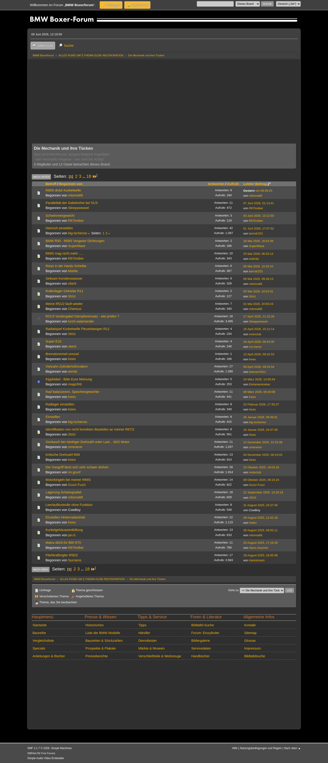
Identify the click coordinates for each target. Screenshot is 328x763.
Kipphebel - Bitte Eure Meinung (69, 379)
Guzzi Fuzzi (77, 485)
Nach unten (41, 176)
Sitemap (250, 633)
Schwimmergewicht (60, 215)
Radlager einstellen (60, 404)
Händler (144, 633)
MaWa (73, 271)
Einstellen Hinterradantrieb (65, 517)
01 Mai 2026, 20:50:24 (258, 304)
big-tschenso (77, 233)
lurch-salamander (81, 321)
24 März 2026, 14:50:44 (259, 379)
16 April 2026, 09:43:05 (258, 341)
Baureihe (39, 633)
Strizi (72, 296)
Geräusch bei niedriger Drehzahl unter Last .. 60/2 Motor (87, 442)
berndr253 (256, 233)
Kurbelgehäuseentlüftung (64, 530)
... (84, 176)
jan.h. (72, 535)
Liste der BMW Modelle (102, 633)
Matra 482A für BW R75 (63, 542)
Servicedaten (201, 648)
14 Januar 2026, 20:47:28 (260, 429)
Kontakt (250, 625)
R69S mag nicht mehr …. (64, 253)
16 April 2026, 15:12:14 (258, 329)
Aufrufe (233, 184)
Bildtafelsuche (254, 656)
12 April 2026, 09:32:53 (258, 354)
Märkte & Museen (151, 648)
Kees (72, 359)
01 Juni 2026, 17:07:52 (258, 228)
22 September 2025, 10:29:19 (263, 492)
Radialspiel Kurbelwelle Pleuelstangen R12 (78, 329)
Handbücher (200, 656)
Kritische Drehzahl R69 (63, 454)
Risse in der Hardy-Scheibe (66, 266)
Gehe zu (233, 590)
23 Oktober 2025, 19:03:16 (261, 467)
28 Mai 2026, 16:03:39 (258, 241)
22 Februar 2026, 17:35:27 (261, 404)
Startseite (40, 625)
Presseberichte (96, 656)
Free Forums (48, 753)
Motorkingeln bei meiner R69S (68, 480)
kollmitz (254, 258)
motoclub (255, 334)
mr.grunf (74, 472)
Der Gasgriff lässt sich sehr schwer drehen (77, 467)
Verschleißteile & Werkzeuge (159, 656)
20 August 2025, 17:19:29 (260, 542)
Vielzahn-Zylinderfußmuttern (67, 366)
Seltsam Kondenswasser (64, 278)
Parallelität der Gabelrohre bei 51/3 (71, 203)
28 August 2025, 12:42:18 (260, 517)
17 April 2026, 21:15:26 (258, 316)
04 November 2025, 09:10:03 (262, 454)
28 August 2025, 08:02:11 (260, 530)
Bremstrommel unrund (62, 354)
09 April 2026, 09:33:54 (258, 367)
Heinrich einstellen (59, 228)
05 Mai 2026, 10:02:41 (258, 291)
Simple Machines (61, 748)
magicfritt (75, 384)
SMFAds (32, 753)
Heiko (253, 522)
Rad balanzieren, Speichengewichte (72, 392)
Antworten (216, 184)
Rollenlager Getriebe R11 (64, 291)
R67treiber (256, 208)
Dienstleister (147, 640)
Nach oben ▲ (292, 748)
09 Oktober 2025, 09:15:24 (261, 480)
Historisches (94, 625)
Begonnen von (70, 184)
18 (88, 176)
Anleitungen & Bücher (49, 656)
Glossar (250, 640)
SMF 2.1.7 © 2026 (38, 748)
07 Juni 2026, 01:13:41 (258, 203)
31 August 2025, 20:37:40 (260, 505)
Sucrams (74, 560)
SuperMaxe (76, 246)
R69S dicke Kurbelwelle (63, 190)
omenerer (75, 447)
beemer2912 (257, 372)
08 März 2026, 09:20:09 (259, 392)
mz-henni (255, 346)
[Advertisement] (164, 93)
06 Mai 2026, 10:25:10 (258, 266)
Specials (39, 648)
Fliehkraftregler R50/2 (62, 555)
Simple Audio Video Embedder (45, 758)
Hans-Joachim (258, 547)
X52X (252, 497)
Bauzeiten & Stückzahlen (104, 640)
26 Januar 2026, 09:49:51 (260, 417)
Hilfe (235, 748)
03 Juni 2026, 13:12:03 (258, 215)
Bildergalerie (200, 640)
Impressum (252, 648)
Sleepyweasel (78, 208)
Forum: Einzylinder (205, 633)
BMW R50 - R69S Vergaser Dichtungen (75, 241)
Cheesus (74, 309)
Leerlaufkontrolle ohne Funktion (69, 505)
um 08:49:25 (257, 190)
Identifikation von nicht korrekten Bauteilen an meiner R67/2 (90, 429)
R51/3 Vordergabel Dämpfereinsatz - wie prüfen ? (82, 316)
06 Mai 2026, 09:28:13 (258, 279)
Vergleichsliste (43, 640)
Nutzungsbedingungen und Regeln (261, 748)
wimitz (72, 371)
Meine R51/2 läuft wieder (64, 304)
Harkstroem (256, 560)
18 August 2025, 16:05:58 (260, 555)
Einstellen (53, 417)
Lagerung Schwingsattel (63, 492)
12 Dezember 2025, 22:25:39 (262, 442)
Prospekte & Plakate (100, 648)
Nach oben (40, 569)
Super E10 (54, 341)
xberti (72, 283)
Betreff (51, 184)
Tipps (142, 625)
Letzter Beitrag (257, 184)
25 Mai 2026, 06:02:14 (258, 253)
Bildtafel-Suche (202, 625)
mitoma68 (75, 195)
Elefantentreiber (259, 384)
